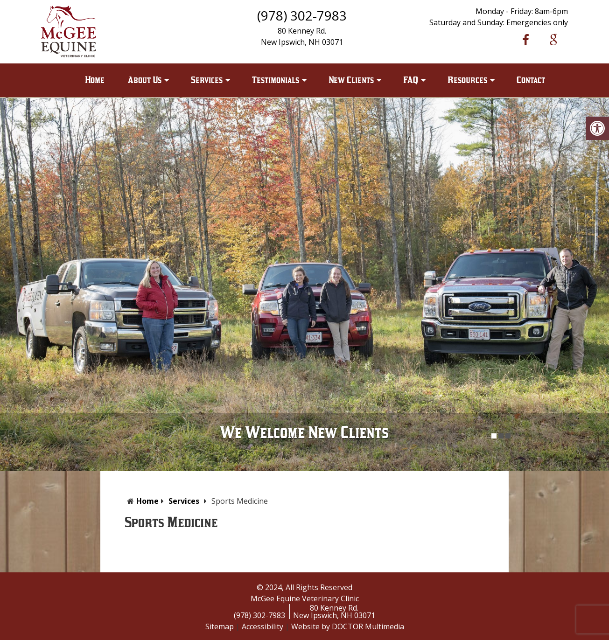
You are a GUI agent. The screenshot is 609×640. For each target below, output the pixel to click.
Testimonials (275, 80)
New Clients (351, 80)
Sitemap (219, 626)
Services (207, 80)
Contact (531, 80)
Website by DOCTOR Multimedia (347, 626)
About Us (144, 80)
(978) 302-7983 (302, 15)
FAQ (410, 80)
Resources (467, 80)
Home (95, 80)
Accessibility (262, 626)
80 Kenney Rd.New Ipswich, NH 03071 (334, 611)
